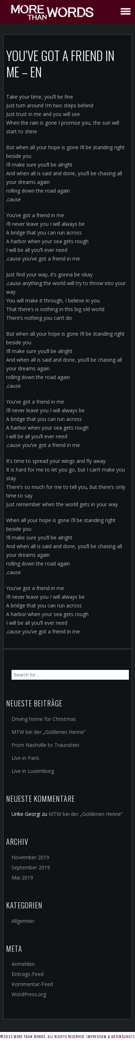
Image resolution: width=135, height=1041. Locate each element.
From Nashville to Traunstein (45, 744)
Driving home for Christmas (44, 718)
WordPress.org (29, 994)
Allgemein (23, 920)
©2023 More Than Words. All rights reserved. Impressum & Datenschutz (67, 1036)
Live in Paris (25, 757)
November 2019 (30, 857)
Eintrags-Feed (28, 974)
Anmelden (23, 963)
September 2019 (31, 867)
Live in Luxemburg (33, 770)
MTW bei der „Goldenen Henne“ (49, 731)
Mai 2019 (22, 877)
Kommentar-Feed (32, 984)
